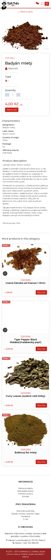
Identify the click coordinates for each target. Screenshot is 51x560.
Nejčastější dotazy (25, 491)
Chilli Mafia (26, 280)
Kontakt (25, 496)
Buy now (41, 292)
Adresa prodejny (25, 488)
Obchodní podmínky (25, 511)
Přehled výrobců (25, 494)
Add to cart (12, 110)
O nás (25, 519)
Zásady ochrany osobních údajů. (25, 514)
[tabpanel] (25, 35)
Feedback (25, 516)
